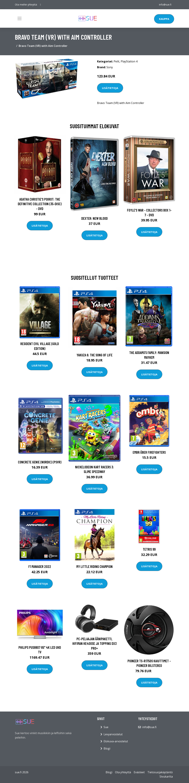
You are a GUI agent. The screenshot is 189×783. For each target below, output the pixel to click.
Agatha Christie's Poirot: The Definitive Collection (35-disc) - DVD (40, 204)
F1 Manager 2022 (39, 566)
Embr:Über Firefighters (149, 452)
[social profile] (40, 4)
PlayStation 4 (129, 61)
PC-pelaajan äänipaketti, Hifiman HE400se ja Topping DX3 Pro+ (94, 643)
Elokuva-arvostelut (116, 741)
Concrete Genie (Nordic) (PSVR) (39, 462)
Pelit (116, 61)
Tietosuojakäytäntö (160, 772)
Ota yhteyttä (123, 772)
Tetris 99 (149, 549)
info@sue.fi (165, 4)
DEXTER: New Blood (94, 218)
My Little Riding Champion (94, 566)
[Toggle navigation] (19, 18)
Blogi (107, 748)
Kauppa (164, 19)
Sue (106, 727)
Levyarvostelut (113, 734)
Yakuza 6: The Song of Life (94, 355)
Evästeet (139, 772)
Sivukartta (166, 776)
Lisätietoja (110, 88)
